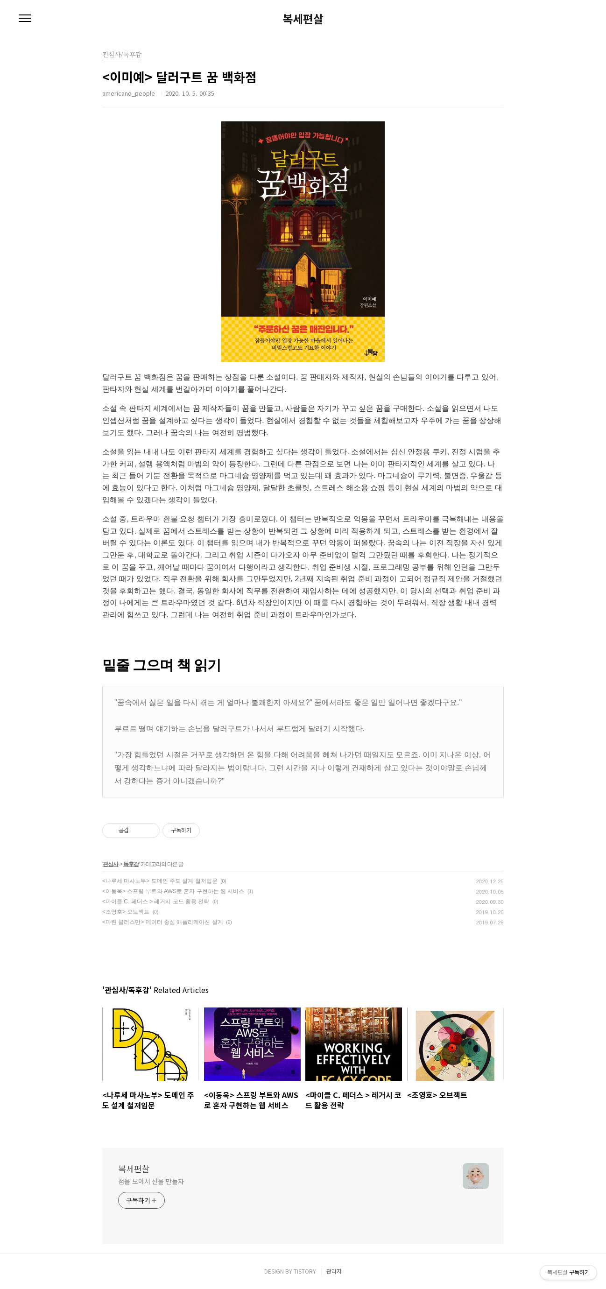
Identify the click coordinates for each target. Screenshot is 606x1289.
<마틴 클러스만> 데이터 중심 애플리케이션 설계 (162, 922)
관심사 (110, 864)
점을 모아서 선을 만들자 (151, 1181)
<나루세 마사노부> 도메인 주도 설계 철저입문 (160, 881)
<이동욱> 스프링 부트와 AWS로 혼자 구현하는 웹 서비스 (173, 891)
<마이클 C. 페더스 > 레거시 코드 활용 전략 (155, 901)
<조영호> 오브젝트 (125, 912)
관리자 (334, 1271)
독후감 (131, 864)
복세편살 (303, 18)
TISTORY (305, 1271)
